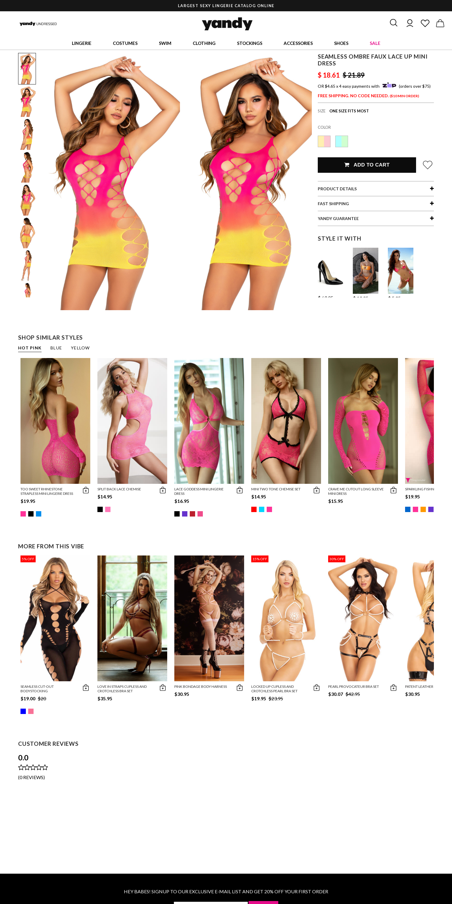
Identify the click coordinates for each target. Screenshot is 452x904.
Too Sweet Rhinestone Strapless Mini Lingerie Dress (46, 491)
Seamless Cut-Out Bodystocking (37, 688)
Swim (165, 43)
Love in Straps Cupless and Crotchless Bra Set (122, 688)
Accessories (298, 43)
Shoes (341, 43)
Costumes (125, 43)
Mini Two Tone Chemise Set (276, 489)
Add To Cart (367, 165)
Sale (375, 43)
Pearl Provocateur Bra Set (353, 686)
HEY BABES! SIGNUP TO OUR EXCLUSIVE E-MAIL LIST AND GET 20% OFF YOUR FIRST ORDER (226, 891)
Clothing (204, 43)
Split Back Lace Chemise (119, 489)
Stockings (249, 43)
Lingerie (81, 43)
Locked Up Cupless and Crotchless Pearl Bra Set (274, 688)
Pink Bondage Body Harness (200, 686)
